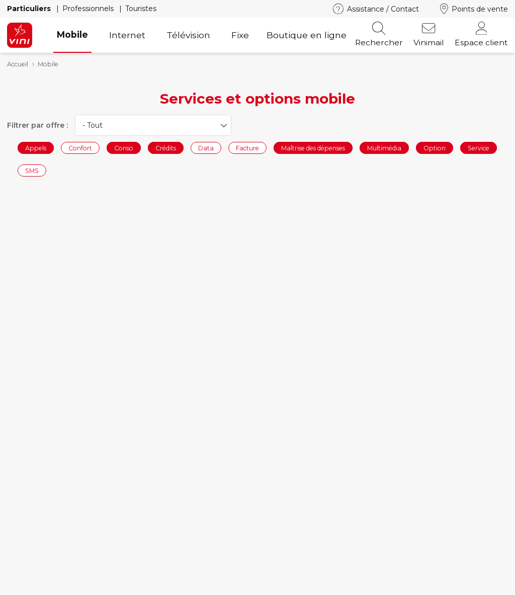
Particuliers (30, 8)
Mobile (72, 34)
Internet (127, 35)
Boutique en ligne (307, 35)
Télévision (188, 35)
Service (478, 147)
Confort (80, 147)
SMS (32, 171)
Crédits (165, 147)
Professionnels (89, 8)
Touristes (140, 8)
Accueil (17, 64)
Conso (123, 147)
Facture (247, 147)
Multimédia (384, 147)
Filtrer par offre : (37, 125)
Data (206, 147)
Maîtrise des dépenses (313, 147)
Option (434, 147)
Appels (35, 147)
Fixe (240, 35)
